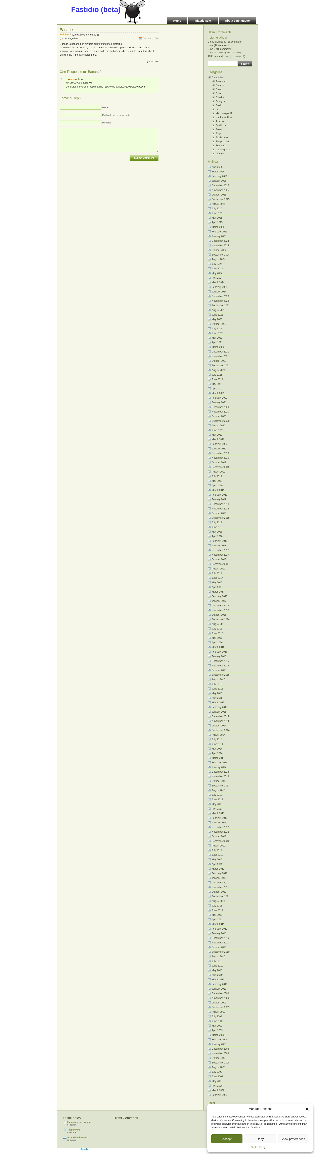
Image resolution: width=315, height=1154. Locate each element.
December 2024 (220, 240)
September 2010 (221, 951)
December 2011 (220, 882)
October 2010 (219, 947)
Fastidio (84, 1149)
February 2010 (219, 984)
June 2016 (217, 633)
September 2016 (221, 619)
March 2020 (218, 439)
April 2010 (217, 975)
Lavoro (219, 109)
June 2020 (217, 430)
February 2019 (219, 494)
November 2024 (220, 245)
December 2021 (220, 351)
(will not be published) (116, 115)
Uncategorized (71, 38)
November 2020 (220, 411)
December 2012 (220, 827)
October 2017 (219, 559)
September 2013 (221, 785)
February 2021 (219, 397)
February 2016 (219, 651)
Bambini (220, 85)
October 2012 (219, 836)
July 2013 (217, 794)
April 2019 (217, 485)
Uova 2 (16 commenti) (219, 49)
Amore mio (221, 81)
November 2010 (220, 942)
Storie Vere (222, 137)
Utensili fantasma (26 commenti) (225, 41)
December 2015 (220, 661)
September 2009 (221, 1007)
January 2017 (219, 601)
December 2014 (220, 716)
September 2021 (221, 365)
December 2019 (220, 453)
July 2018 (217, 522)
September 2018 (221, 517)
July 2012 (217, 850)
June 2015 (217, 688)
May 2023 (217, 319)
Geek (219, 105)
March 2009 (218, 1035)
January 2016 (219, 656)
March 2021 (218, 393)
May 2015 (217, 693)
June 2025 (217, 213)
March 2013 (218, 813)
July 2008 (217, 1071)
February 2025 (219, 231)
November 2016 (220, 610)
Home (177, 20)
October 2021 (219, 361)
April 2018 (217, 536)
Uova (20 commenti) (218, 45)
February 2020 (219, 444)
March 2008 (218, 1090)
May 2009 (217, 1025)
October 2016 (219, 614)
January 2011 (219, 933)
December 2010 (220, 938)
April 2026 (217, 167)
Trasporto (221, 145)
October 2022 (219, 324)
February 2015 (219, 707)
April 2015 (217, 698)
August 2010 (218, 956)
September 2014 (221, 730)
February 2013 (219, 818)
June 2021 (217, 379)
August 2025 (218, 204)
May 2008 (217, 1081)
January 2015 (219, 711)
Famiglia (220, 101)
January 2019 (219, 499)
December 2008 (220, 1048)
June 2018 (217, 527)
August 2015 (218, 679)
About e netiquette (237, 20)
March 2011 (218, 924)
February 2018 (219, 541)
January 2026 (219, 180)
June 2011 (217, 910)
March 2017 (218, 591)
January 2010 (219, 988)
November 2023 (220, 300)
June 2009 (217, 1021)
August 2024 (218, 259)
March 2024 (218, 282)
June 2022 (217, 333)
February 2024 (219, 287)
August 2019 (218, 471)
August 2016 (218, 624)
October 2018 (219, 513)
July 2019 (217, 476)
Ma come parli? (224, 113)
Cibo (218, 93)
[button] (307, 1109)
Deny (260, 1139)
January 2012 (219, 878)
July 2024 (217, 264)
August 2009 (218, 1011)
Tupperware (73, 1130)
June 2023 (217, 314)
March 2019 (218, 490)
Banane (66, 30)
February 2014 (219, 762)
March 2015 (218, 702)
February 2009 (219, 1039)
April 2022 (217, 342)
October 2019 (219, 462)
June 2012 (217, 855)
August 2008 (218, 1067)
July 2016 (217, 628)
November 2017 (220, 554)
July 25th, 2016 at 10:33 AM (79, 83)
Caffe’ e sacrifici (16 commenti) (224, 52)
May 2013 (217, 804)
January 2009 (219, 1044)
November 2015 (220, 665)
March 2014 (218, 758)
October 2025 (219, 194)
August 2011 (218, 901)
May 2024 (217, 273)
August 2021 (218, 370)
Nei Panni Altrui (224, 117)
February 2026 (219, 176)
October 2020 (219, 416)
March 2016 (218, 647)
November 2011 (220, 887)
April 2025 (217, 222)
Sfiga (218, 133)
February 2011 (219, 928)
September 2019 (221, 467)
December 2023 (220, 296)
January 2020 (219, 448)
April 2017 (217, 587)
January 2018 (219, 545)
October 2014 (219, 725)
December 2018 (220, 504)
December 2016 (220, 605)
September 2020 (221, 421)
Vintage (220, 153)
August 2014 (218, 734)
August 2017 (218, 568)
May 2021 (217, 384)
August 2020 (218, 425)
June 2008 (217, 1076)
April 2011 (217, 919)
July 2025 (217, 208)
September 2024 (221, 254)
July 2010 (217, 961)
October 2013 (219, 781)
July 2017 (217, 573)
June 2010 (217, 965)
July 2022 (217, 328)
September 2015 (221, 674)
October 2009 (219, 1002)
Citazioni (220, 97)
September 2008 (221, 1062)
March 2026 (218, 171)
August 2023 (218, 310)
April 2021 (217, 388)
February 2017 (219, 596)
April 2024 (217, 277)
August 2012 (218, 845)
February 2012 (219, 873)
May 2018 (217, 531)
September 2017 (221, 564)
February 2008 (219, 1095)
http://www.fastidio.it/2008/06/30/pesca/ (124, 86)
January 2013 (219, 822)
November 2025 (220, 190)
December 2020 (220, 407)
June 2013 (217, 799)
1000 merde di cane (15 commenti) (226, 56)
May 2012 (217, 859)
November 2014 (220, 721)
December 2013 (220, 771)
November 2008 (220, 1053)
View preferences (293, 1139)
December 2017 (220, 550)
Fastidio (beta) (96, 9)
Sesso (219, 129)
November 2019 (220, 457)
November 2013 (220, 776)
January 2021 (219, 402)
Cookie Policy (258, 1147)
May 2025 (217, 217)
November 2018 (220, 508)
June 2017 (217, 577)
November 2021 (220, 356)
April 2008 (217, 1085)
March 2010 (218, 979)
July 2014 (217, 739)
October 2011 (219, 891)
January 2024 (219, 291)
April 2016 (217, 642)
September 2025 (221, 199)
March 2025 (218, 227)
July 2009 (217, 1016)
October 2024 (219, 250)
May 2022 (217, 337)
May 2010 (217, 970)
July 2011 (217, 905)
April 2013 (217, 808)
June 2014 (217, 744)
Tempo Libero (223, 141)
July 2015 (217, 684)
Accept (227, 1139)
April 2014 (217, 753)
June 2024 (217, 268)
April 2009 (217, 1030)
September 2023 (221, 305)
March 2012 (218, 868)
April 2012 (217, 864)
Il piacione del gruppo (79, 1122)
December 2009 (220, 993)
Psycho (220, 121)
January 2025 (219, 236)
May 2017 (217, 582)
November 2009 (220, 998)
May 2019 (217, 481)
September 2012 (221, 841)
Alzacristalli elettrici (77, 1137)
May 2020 (217, 434)
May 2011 (217, 915)
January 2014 (219, 767)
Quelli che (221, 125)
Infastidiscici (203, 20)
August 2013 (218, 790)
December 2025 (220, 185)
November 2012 (220, 831)
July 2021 (217, 374)
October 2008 (219, 1058)
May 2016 (217, 638)
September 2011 (221, 896)
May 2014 (217, 748)
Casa (218, 89)
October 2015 (219, 670)
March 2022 (218, 347)
